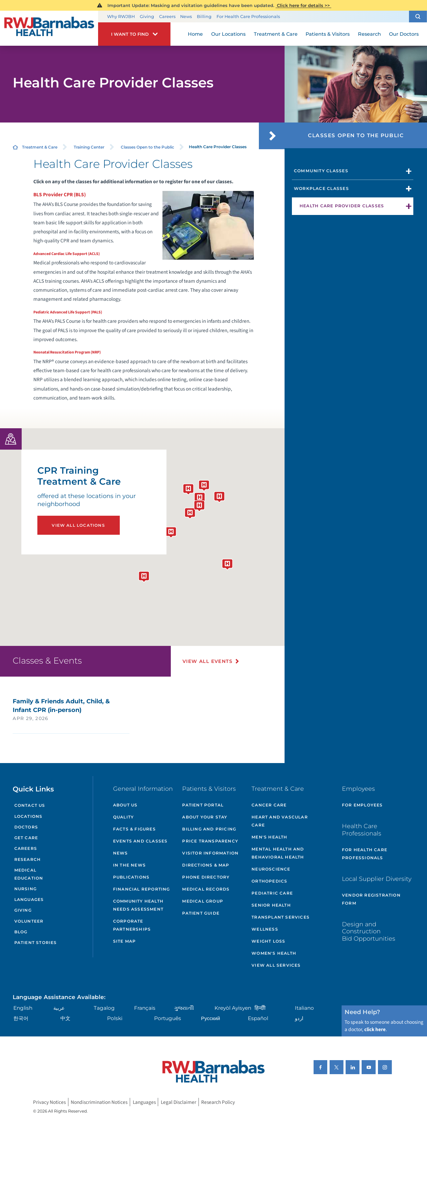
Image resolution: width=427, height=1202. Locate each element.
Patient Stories (35, 942)
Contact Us (29, 805)
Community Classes (321, 170)
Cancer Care (269, 804)
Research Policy (218, 1102)
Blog (21, 931)
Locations (28, 816)
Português (167, 1018)
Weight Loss (268, 941)
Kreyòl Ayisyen (233, 1008)
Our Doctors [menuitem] (404, 34)
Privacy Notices (49, 1102)
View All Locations (78, 525)
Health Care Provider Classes (342, 205)
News (186, 16)
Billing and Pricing (209, 828)
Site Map (124, 941)
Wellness (265, 929)
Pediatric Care (272, 893)
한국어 (20, 1018)
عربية (59, 1008)
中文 (65, 1018)
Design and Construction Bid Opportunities (368, 931)
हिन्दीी (260, 1008)
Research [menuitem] (369, 34)
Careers (167, 16)
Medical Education (28, 874)
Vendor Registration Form (371, 899)
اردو (299, 1018)
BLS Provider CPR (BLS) (59, 194)
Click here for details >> (303, 5)
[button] (418, 16)
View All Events (207, 661)
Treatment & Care (39, 147)
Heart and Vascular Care (280, 820)
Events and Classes (140, 841)
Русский (210, 1018)
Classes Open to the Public (147, 147)
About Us (125, 804)
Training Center (89, 147)
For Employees (362, 804)
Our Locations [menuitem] (228, 34)
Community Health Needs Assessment (138, 905)
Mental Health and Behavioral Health (278, 853)
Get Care (26, 837)
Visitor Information (210, 853)
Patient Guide (201, 913)
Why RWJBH (121, 16)
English (22, 1008)
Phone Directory (206, 877)
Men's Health (269, 836)
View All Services (276, 965)
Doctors (26, 826)
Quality (123, 816)
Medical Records (206, 889)
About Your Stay (204, 816)
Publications (131, 877)
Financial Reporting (141, 889)
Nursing (25, 888)
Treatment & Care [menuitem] (276, 34)
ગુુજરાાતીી (184, 1008)
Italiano (304, 1008)
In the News (129, 865)
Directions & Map (205, 865)
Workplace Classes (321, 188)
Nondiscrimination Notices (99, 1102)
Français (144, 1008)
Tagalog (104, 1008)
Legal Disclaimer (178, 1102)
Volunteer (29, 921)
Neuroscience (271, 869)
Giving (147, 16)
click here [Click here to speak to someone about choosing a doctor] (375, 1029)
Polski (114, 1018)
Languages (29, 899)
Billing (204, 16)
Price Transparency (210, 841)
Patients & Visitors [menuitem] (328, 34)
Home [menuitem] (195, 34)
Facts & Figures (134, 828)
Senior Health (271, 905)
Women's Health (274, 953)
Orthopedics (269, 881)
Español (258, 1018)
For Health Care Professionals (248, 16)
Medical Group (202, 901)
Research (27, 859)
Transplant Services (281, 917)
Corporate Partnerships (132, 925)
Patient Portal (203, 804)
